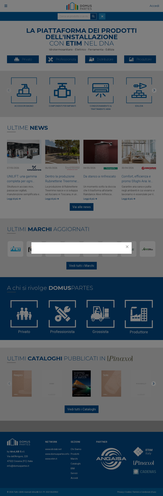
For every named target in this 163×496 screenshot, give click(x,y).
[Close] (127, 247)
